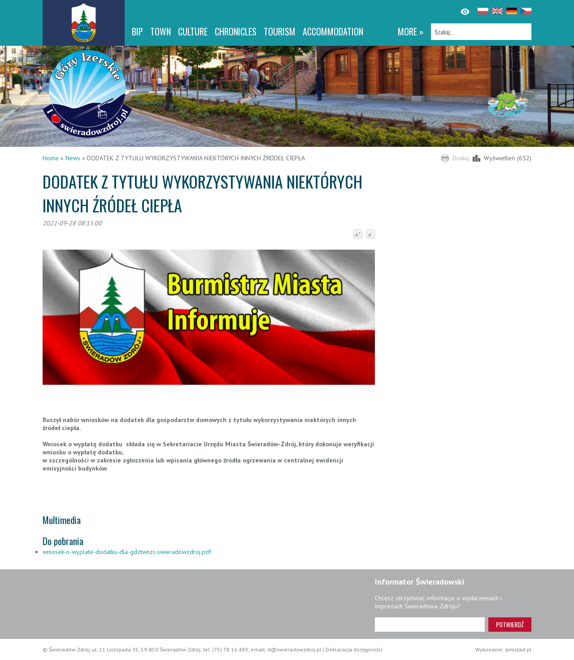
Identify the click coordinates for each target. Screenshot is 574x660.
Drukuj (460, 158)
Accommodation (333, 31)
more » (411, 31)
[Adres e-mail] (429, 624)
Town (160, 31)
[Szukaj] (481, 31)
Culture (193, 31)
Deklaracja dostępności (354, 649)
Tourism (280, 31)
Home (51, 158)
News (72, 158)
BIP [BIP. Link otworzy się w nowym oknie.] (137, 31)
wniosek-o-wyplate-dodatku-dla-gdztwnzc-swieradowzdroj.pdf (127, 552)
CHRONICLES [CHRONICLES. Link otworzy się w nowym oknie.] (236, 31)
